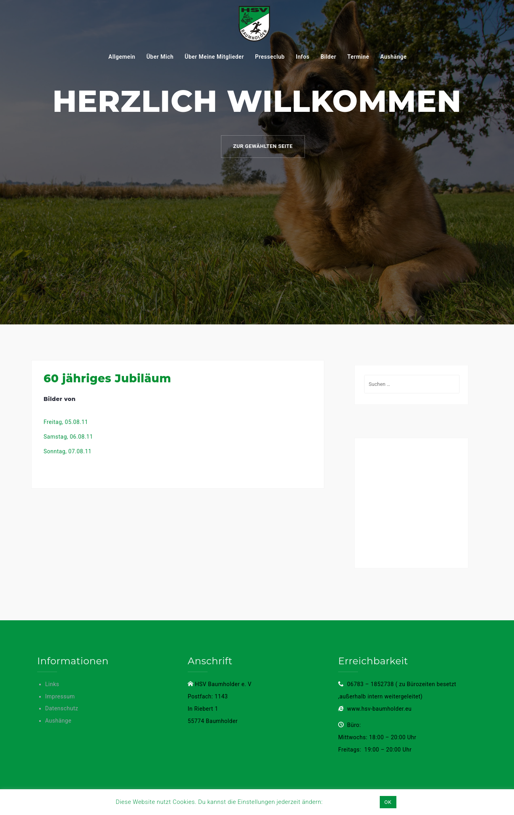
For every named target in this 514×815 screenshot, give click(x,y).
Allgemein (122, 57)
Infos (302, 57)
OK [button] (388, 802)
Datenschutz (61, 708)
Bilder (328, 57)
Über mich (160, 57)
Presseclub (270, 57)
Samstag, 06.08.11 (68, 436)
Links (52, 684)
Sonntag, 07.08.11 (67, 451)
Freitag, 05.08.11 (66, 422)
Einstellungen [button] (350, 801)
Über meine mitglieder (214, 57)
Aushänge (393, 57)
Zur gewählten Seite (263, 146)
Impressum (60, 696)
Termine (358, 57)
